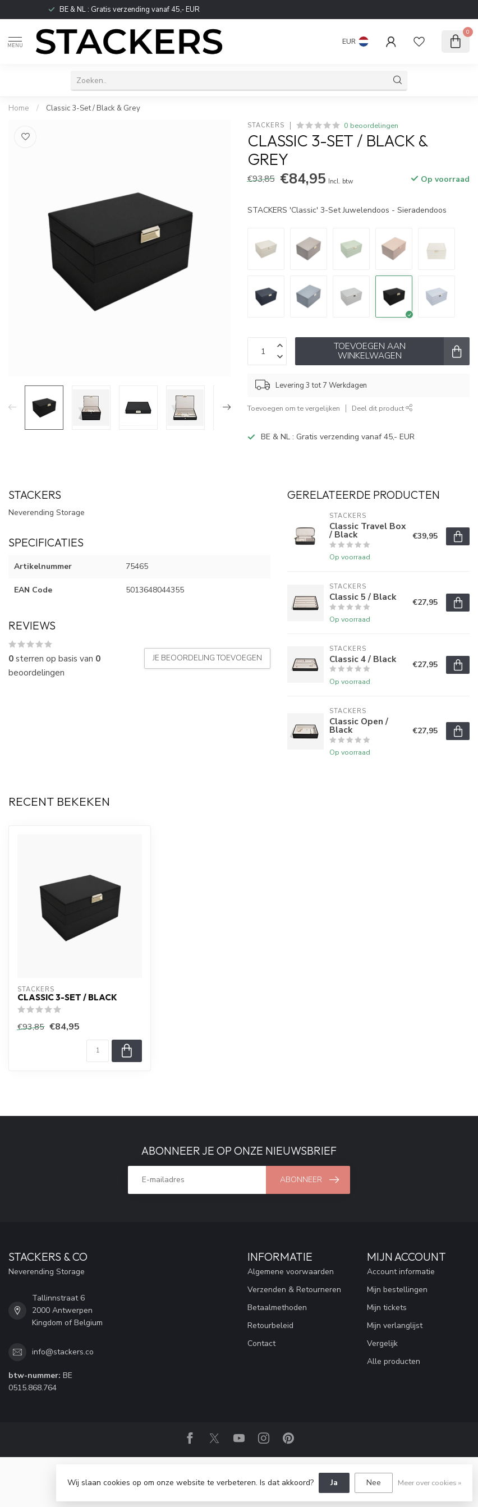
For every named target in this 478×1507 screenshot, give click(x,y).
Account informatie (401, 1271)
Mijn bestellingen (397, 1289)
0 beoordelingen (371, 125)
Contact (261, 1343)
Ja (334, 1482)
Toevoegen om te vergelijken (293, 408)
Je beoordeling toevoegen (207, 658)
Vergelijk (382, 1343)
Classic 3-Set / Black (67, 998)
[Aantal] (97, 1051)
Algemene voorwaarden (290, 1271)
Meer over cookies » (429, 1482)
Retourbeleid (270, 1325)
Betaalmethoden (277, 1307)
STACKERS (265, 125)
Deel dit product (382, 408)
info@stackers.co (63, 1352)
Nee (373, 1482)
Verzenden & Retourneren (294, 1289)
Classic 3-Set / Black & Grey (93, 108)
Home (18, 108)
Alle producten (393, 1361)
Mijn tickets (387, 1307)
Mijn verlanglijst (394, 1325)
